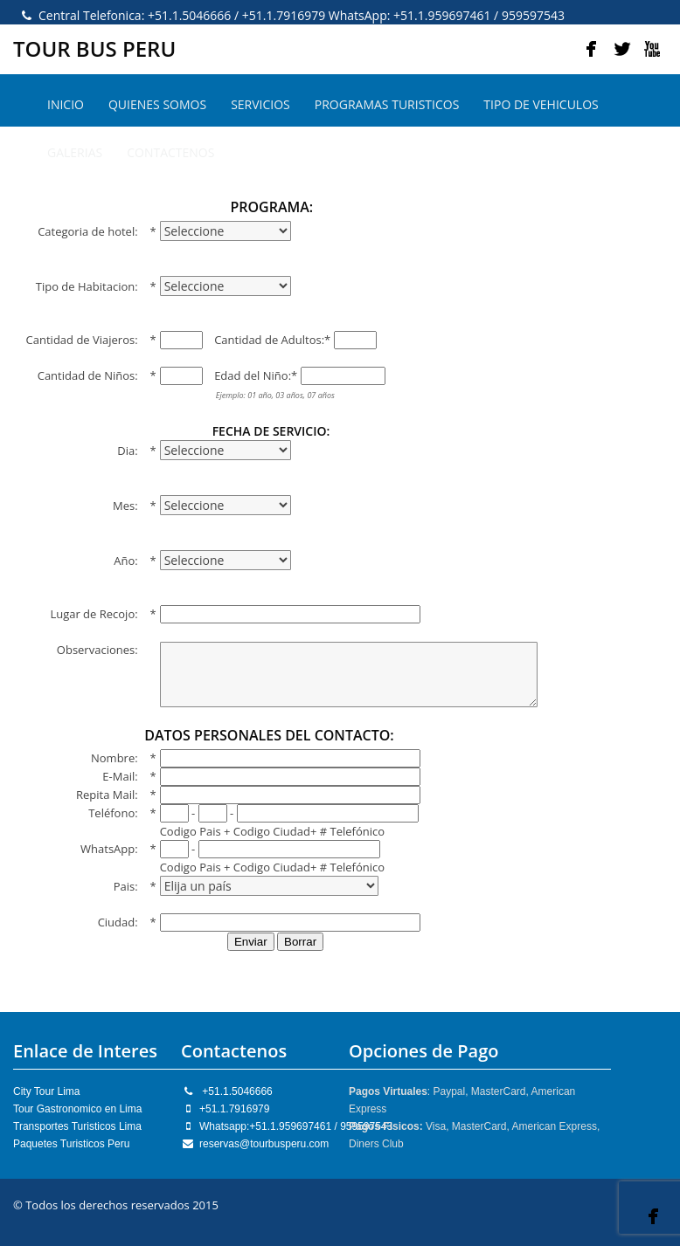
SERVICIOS (260, 104)
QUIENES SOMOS (157, 104)
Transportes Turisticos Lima (77, 1126)
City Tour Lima (46, 1091)
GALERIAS (74, 152)
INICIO (65, 104)
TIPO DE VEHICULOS (540, 104)
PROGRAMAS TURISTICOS (387, 104)
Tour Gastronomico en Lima (77, 1109)
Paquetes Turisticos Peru (71, 1144)
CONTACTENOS (170, 152)
